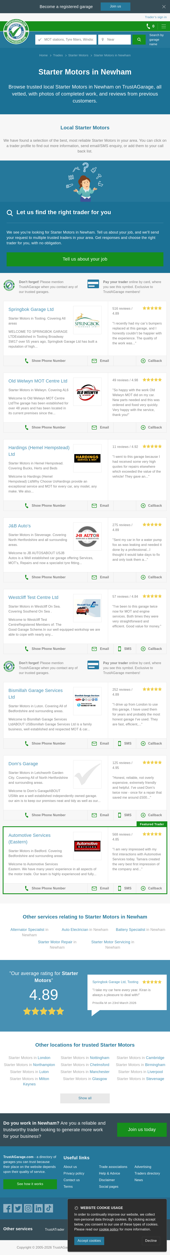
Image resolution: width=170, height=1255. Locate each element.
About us (70, 1167)
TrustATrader (54, 1229)
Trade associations (113, 1167)
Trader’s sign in (156, 17)
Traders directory (147, 1173)
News (139, 1180)
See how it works (30, 1184)
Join (115, 6)
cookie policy (109, 1229)
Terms (68, 1186)
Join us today (142, 1129)
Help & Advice (109, 1173)
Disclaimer (107, 1180)
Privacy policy (74, 1173)
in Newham (85, 930)
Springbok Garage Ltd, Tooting (115, 982)
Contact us (72, 1180)
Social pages (108, 1186)
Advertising (143, 1167)
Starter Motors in (29, 1058)
